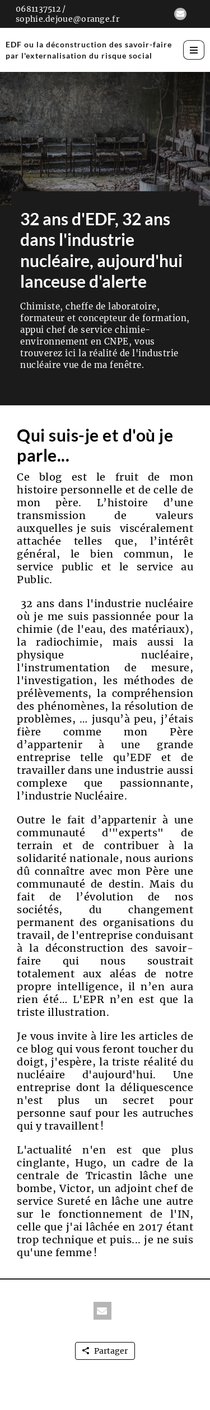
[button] (180, 14)
